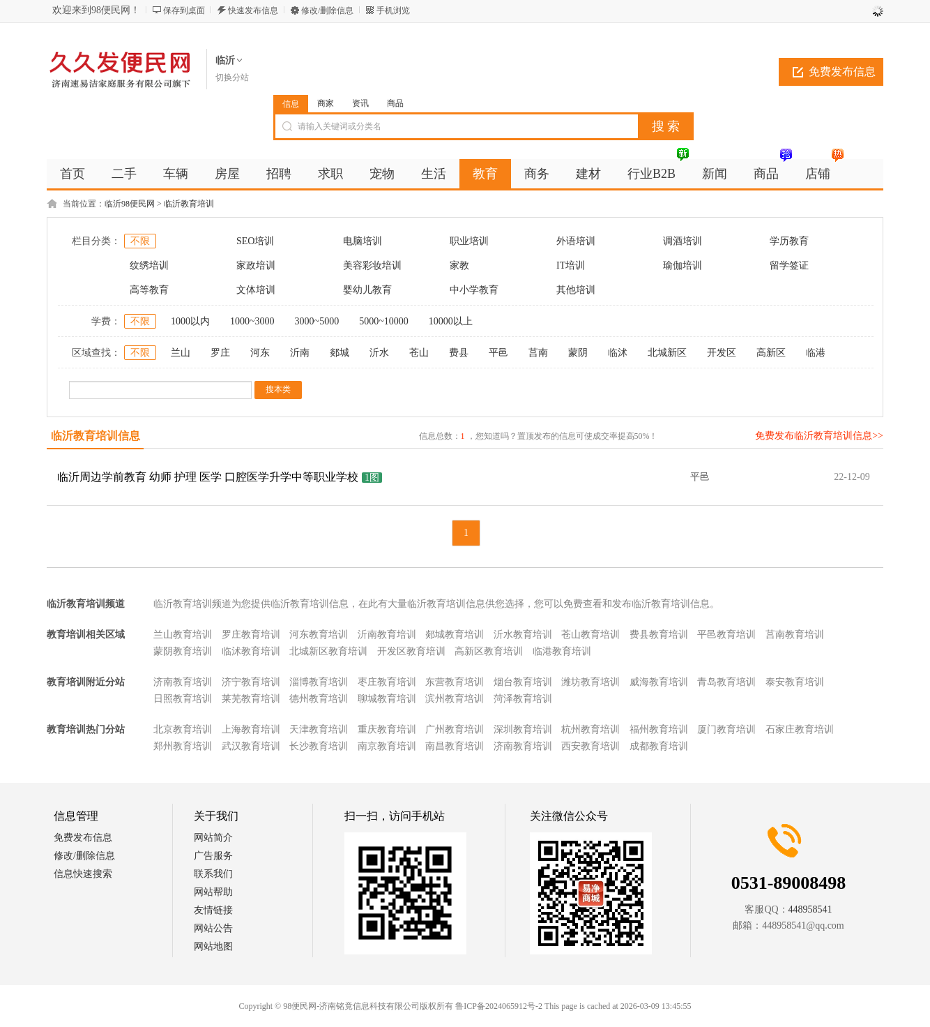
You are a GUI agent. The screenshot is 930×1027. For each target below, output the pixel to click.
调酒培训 (682, 241)
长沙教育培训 (318, 746)
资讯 (360, 103)
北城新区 (667, 352)
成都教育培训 (659, 746)
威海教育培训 (659, 682)
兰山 (180, 352)
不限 (140, 241)
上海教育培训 (251, 729)
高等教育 (149, 290)
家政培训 (255, 265)
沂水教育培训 (523, 634)
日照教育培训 (182, 699)
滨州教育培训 (454, 699)
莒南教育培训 (794, 634)
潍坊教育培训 (590, 682)
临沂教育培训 (189, 204)
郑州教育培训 (182, 746)
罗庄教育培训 (251, 634)
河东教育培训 (318, 634)
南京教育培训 (387, 746)
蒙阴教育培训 (182, 651)
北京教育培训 (182, 729)
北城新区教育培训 (328, 651)
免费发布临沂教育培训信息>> (819, 435)
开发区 (721, 352)
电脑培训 (362, 241)
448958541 (810, 909)
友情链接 (213, 910)
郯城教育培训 (454, 634)
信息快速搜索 (83, 874)
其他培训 (575, 290)
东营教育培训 (454, 682)
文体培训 (255, 290)
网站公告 (213, 928)
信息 (290, 104)
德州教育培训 (318, 699)
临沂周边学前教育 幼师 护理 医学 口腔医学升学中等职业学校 (207, 477)
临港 (815, 352)
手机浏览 (393, 10)
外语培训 (575, 241)
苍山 (419, 352)
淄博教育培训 (318, 682)
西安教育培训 (590, 746)
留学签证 (789, 265)
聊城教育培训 (387, 699)
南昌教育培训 (454, 746)
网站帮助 (213, 892)
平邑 (498, 352)
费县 (458, 352)
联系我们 (213, 874)
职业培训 (469, 241)
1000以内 (190, 321)
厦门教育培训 (726, 729)
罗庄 (220, 352)
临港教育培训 (562, 651)
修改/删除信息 (327, 10)
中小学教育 (474, 290)
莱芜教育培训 (251, 699)
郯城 (339, 352)
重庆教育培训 (387, 729)
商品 (395, 103)
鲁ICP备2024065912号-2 (498, 1006)
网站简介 (213, 837)
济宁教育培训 (251, 682)
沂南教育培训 (387, 634)
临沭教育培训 (251, 651)
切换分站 (232, 77)
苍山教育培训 (590, 634)
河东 (260, 352)
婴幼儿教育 (367, 290)
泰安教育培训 (794, 682)
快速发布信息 (253, 10)
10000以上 (451, 321)
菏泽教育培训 (523, 699)
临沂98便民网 (130, 204)
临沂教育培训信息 (95, 436)
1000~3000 (252, 321)
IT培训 (570, 265)
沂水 (379, 352)
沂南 (300, 352)
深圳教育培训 (523, 729)
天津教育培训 (318, 729)
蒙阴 (578, 352)
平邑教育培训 (726, 634)
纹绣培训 (149, 265)
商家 (325, 103)
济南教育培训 (182, 682)
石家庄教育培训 (799, 729)
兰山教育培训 (182, 634)
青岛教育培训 (726, 682)
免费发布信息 (842, 71)
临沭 (617, 352)
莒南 (538, 352)
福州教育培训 (659, 729)
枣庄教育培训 (387, 682)
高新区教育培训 (489, 651)
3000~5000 (317, 321)
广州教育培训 (454, 729)
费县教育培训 (659, 634)
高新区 (771, 352)
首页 (72, 174)
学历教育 (789, 241)
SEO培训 (255, 241)
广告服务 (213, 855)
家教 (459, 265)
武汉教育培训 (251, 746)
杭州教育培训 (590, 729)
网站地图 (213, 946)
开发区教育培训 (411, 651)
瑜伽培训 (682, 265)
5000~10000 (384, 321)
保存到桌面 (184, 10)
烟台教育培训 (523, 682)
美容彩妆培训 (372, 265)
